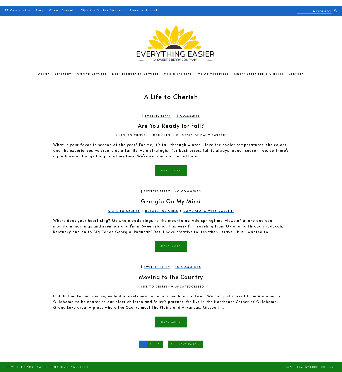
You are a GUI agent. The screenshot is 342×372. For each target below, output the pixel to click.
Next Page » (189, 345)
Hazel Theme (295, 367)
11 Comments (188, 115)
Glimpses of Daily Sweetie (201, 135)
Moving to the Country (171, 277)
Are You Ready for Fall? (171, 125)
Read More (171, 170)
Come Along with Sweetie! (208, 210)
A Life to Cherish (132, 135)
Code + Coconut (322, 367)
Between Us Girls (161, 210)
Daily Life (162, 135)
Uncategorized (189, 286)
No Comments (188, 191)
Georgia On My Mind (171, 201)
